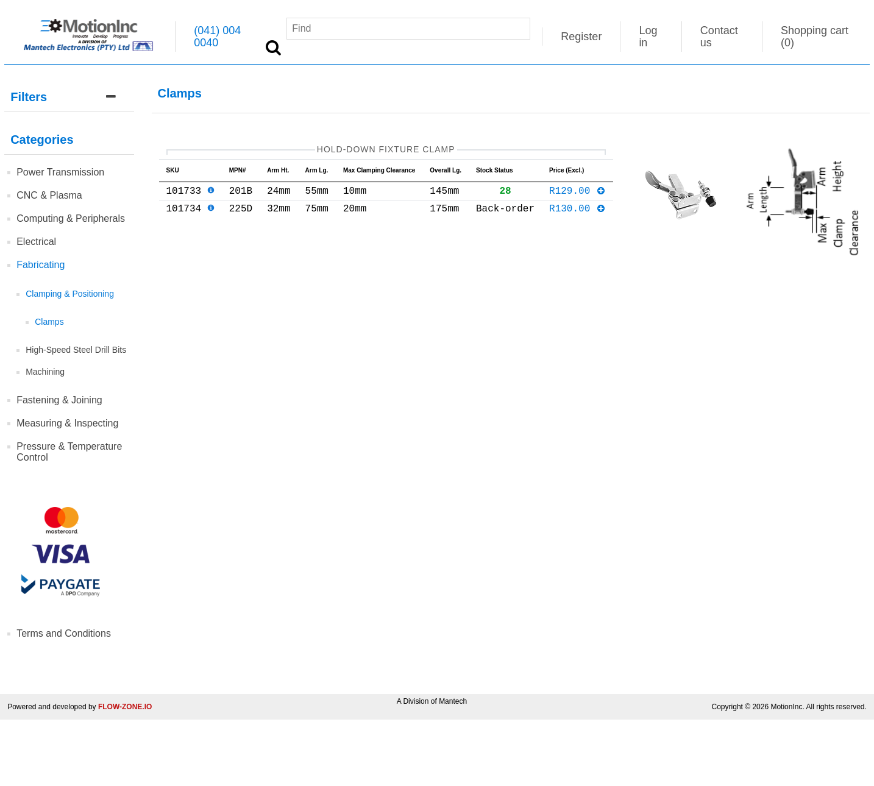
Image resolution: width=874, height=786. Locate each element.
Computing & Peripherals (70, 218)
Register (581, 36)
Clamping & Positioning (70, 294)
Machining (45, 372)
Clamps (49, 322)
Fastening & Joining (59, 400)
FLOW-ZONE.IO (125, 707)
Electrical (36, 241)
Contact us (719, 36)
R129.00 (577, 195)
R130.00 (577, 215)
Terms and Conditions (63, 633)
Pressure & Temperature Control (69, 451)
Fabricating (40, 265)
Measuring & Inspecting (67, 423)
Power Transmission (60, 172)
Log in (648, 36)
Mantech (453, 701)
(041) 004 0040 (217, 36)
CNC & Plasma (49, 195)
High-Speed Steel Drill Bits (76, 350)
